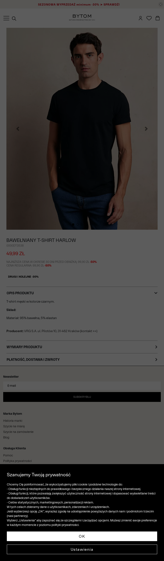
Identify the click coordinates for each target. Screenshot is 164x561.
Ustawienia (82, 549)
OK (82, 536)
